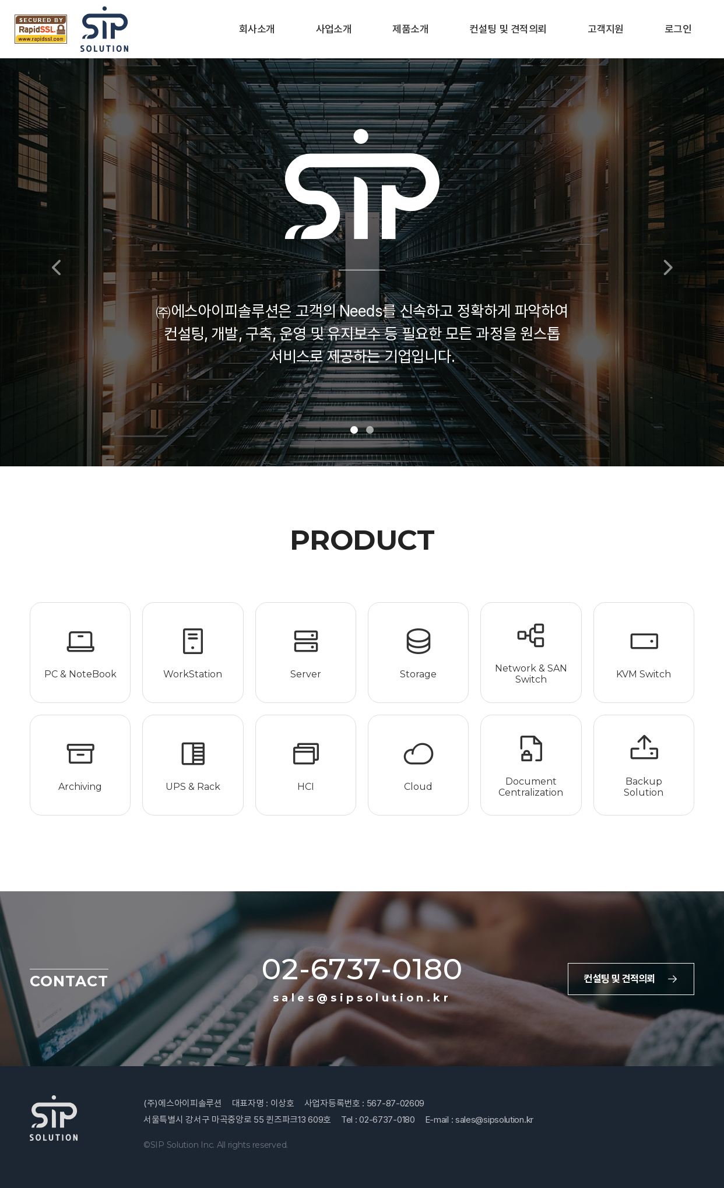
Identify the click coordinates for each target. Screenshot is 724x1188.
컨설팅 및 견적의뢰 (508, 29)
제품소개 (410, 29)
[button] (54, 262)
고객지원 (606, 29)
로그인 (678, 29)
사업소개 (334, 29)
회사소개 (257, 29)
